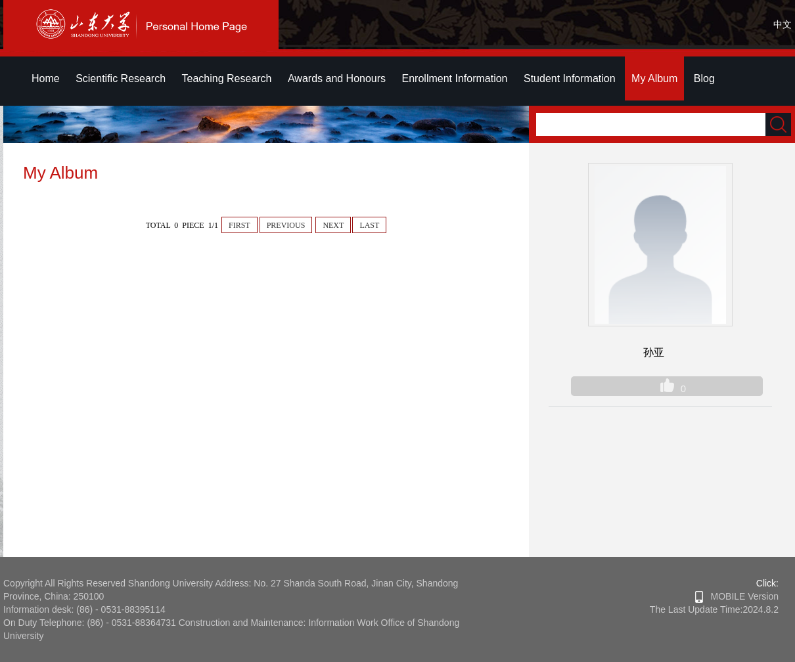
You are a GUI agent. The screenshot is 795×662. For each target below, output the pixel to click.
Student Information (570, 78)
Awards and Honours (337, 78)
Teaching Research (227, 78)
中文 (782, 24)
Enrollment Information (455, 78)
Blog (704, 78)
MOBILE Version (737, 596)
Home (46, 78)
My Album (654, 78)
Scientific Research (121, 78)
